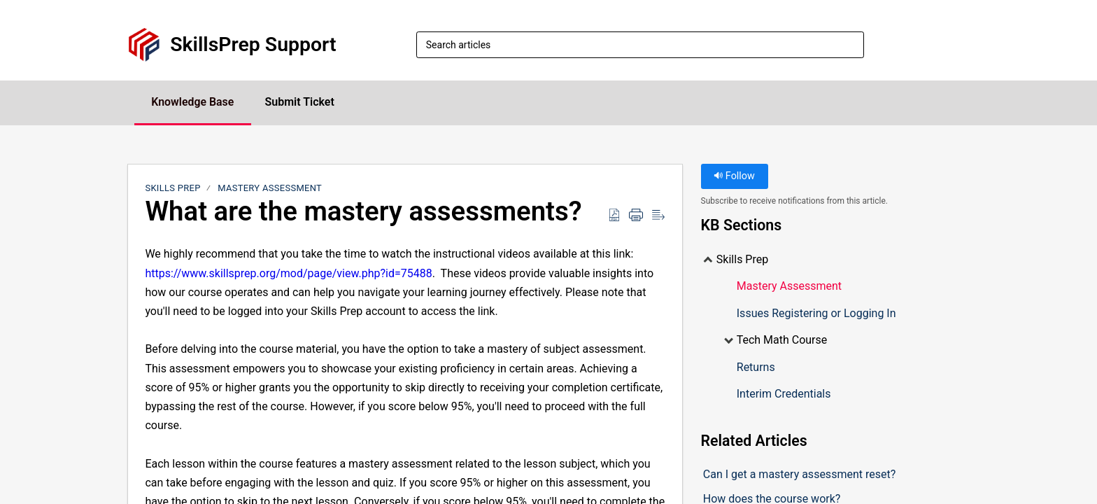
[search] (640, 44)
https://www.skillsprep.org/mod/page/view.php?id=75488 (288, 273)
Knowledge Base (193, 101)
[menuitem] (961, 45)
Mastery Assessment (270, 188)
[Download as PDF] (614, 215)
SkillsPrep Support (253, 44)
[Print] (636, 215)
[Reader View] (658, 215)
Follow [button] (734, 177)
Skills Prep (172, 188)
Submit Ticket (301, 101)
